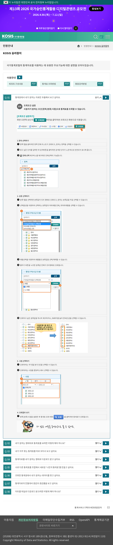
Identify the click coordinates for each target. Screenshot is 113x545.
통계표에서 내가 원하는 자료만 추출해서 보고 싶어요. (37, 97)
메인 (79, 46)
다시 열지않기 (66, 28)
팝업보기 (96, 8)
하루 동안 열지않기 (47, 28)
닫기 (97, 97)
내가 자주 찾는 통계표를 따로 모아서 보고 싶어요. (36, 451)
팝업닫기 (76, 28)
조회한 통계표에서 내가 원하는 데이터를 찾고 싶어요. (37, 475)
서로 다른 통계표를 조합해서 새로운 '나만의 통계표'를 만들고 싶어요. (44, 467)
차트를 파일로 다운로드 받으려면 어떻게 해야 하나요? (38, 491)
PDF (34, 84)
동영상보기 (19, 77)
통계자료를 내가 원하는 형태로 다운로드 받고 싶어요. (37, 459)
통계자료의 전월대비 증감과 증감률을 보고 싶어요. (36, 483)
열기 (97, 443)
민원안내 (88, 46)
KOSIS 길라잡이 (102, 46)
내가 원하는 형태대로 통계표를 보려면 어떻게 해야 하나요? (40, 443)
